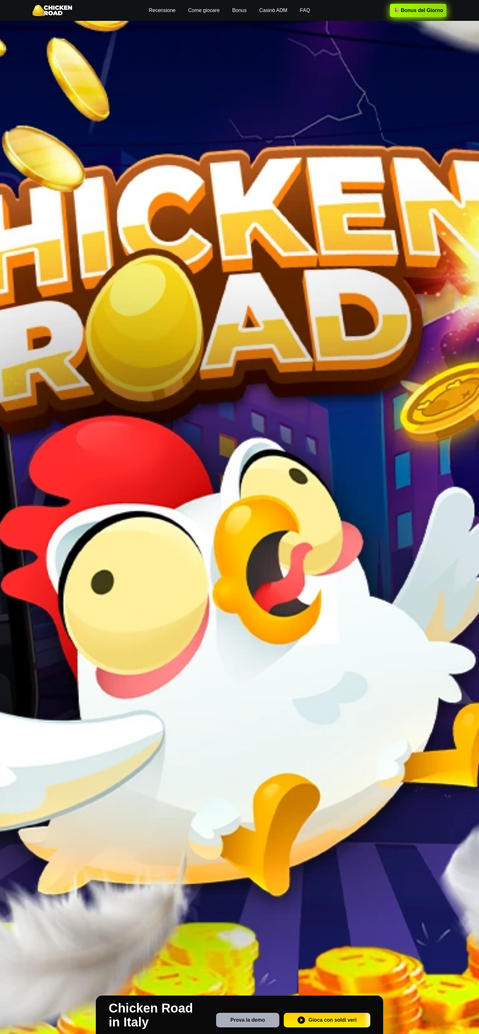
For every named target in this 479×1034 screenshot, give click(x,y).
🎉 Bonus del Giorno (418, 10)
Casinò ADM (273, 10)
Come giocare (204, 10)
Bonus (239, 10)
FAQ (305, 10)
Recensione (162, 10)
